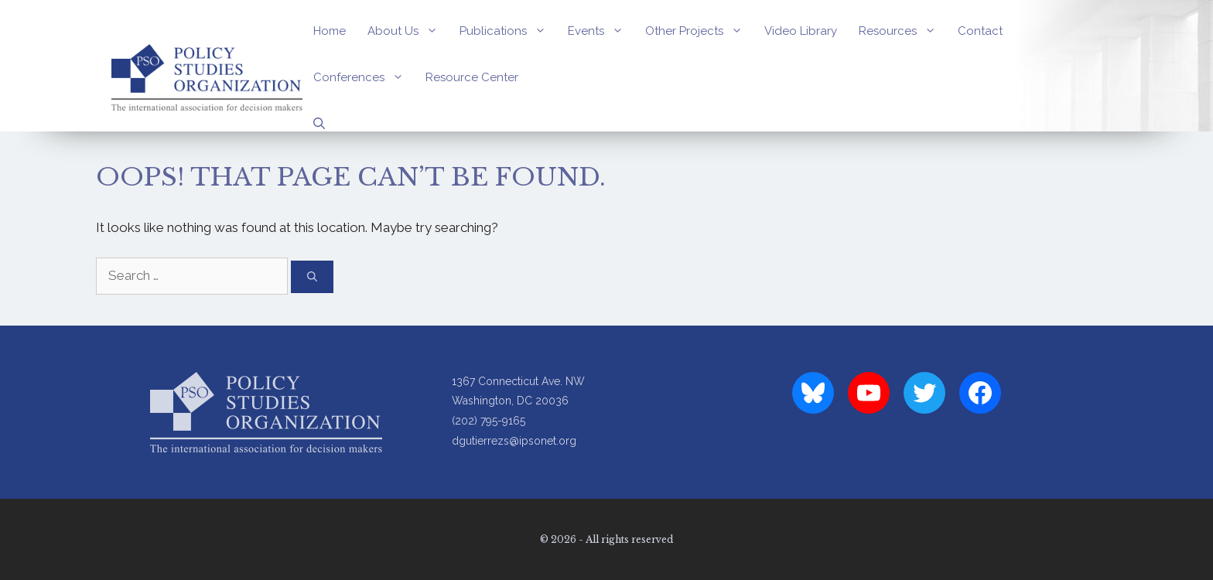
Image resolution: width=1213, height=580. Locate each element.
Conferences (364, 77)
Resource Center (471, 77)
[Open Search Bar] (319, 124)
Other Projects (699, 31)
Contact (980, 31)
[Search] (312, 277)
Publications (508, 31)
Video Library (800, 31)
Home (329, 31)
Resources (903, 31)
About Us (408, 31)
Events (601, 31)
